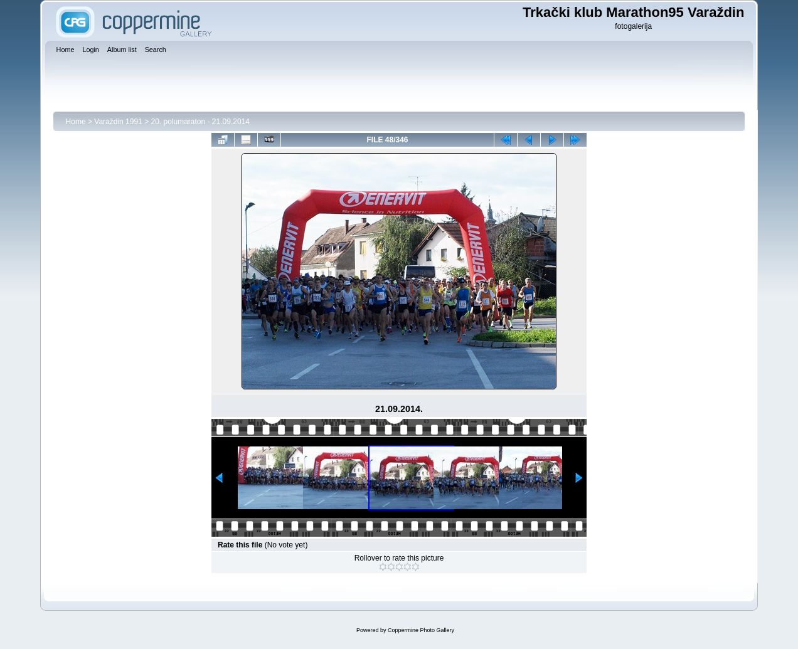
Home (76, 121)
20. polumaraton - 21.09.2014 (200, 121)
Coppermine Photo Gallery (421, 630)
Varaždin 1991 (118, 121)
